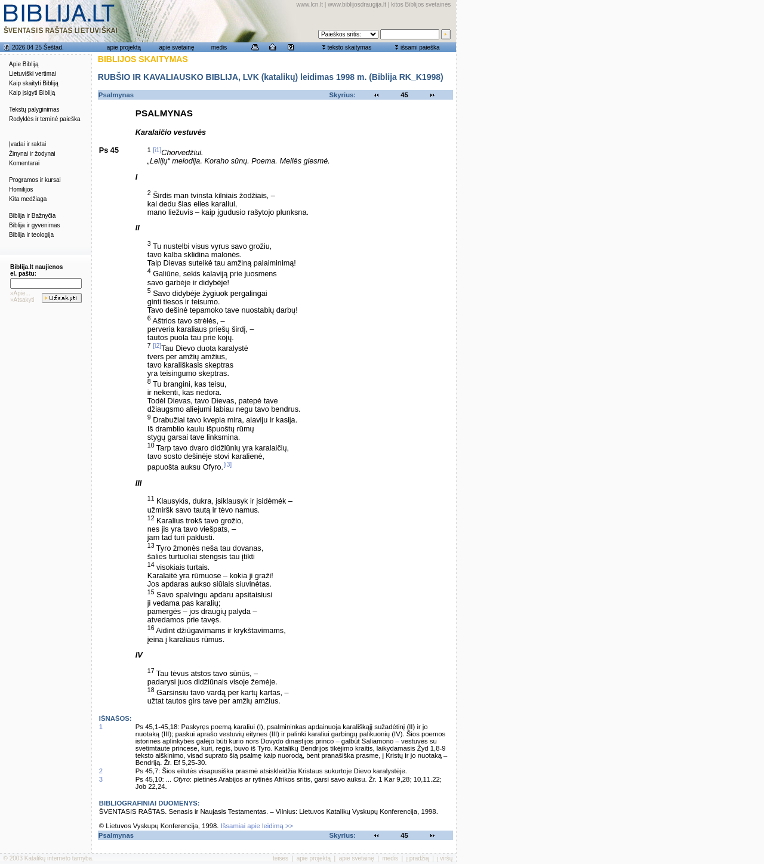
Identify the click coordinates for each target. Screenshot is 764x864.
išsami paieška (420, 47)
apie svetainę (177, 47)
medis (219, 47)
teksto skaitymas (349, 47)
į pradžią (417, 858)
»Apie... (20, 293)
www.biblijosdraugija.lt (357, 4)
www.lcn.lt (310, 4)
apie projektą (124, 47)
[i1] (157, 149)
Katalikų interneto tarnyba (58, 858)
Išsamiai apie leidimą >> (257, 825)
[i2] (157, 345)
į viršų (444, 858)
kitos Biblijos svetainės (421, 4)
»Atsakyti (22, 300)
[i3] (227, 464)
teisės (280, 858)
